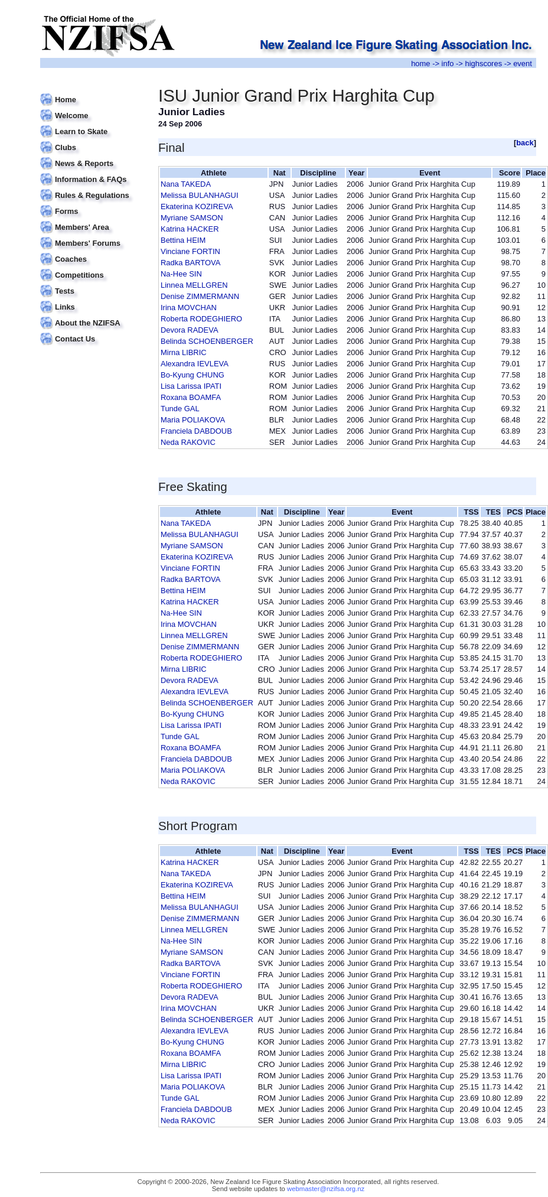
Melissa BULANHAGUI (200, 195)
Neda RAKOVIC (188, 442)
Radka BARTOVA (190, 262)
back (525, 142)
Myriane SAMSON (192, 217)
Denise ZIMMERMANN (200, 296)
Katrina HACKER (190, 229)
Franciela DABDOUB (196, 431)
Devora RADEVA (189, 330)
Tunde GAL (180, 408)
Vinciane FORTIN (190, 251)
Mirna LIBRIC (184, 352)
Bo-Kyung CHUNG (192, 374)
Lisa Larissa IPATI (191, 386)
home (420, 63)
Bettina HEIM (183, 240)
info (448, 63)
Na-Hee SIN (181, 273)
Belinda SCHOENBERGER (207, 341)
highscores (484, 63)
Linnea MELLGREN (194, 285)
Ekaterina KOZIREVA (197, 206)
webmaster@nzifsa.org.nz (325, 1188)
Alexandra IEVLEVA (195, 363)
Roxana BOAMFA (191, 397)
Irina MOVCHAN (189, 307)
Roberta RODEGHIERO (201, 318)
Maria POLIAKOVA (193, 419)
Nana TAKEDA (186, 184)
